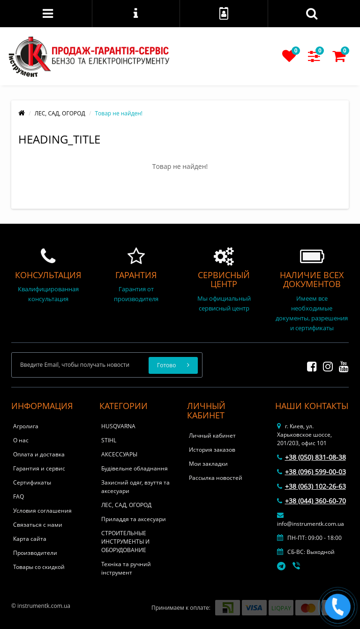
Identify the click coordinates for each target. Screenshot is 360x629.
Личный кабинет (212, 436)
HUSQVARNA (118, 426)
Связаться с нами (37, 525)
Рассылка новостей (215, 478)
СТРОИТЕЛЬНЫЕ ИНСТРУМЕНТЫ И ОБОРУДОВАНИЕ (125, 541)
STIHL (108, 440)
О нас (21, 440)
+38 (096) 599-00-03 (311, 471)
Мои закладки (208, 464)
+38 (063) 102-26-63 (311, 486)
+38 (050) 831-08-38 (311, 457)
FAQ (18, 496)
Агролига (25, 426)
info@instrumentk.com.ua (310, 520)
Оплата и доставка (39, 454)
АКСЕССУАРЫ (119, 454)
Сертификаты (32, 482)
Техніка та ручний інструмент (126, 568)
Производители (35, 553)
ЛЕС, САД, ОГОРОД (60, 113)
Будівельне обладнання (134, 468)
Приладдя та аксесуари (133, 519)
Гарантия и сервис (39, 468)
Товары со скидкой (39, 567)
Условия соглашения (42, 511)
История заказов (212, 450)
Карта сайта (29, 539)
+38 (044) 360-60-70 (311, 500)
